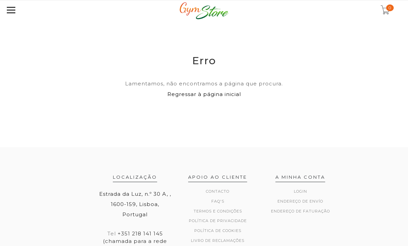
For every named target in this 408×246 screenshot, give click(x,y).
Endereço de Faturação (300, 211)
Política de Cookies (217, 230)
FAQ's (217, 201)
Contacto (217, 191)
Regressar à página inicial (204, 94)
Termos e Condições (218, 211)
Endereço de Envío (300, 201)
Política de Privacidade (218, 220)
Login (300, 191)
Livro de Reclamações (217, 240)
